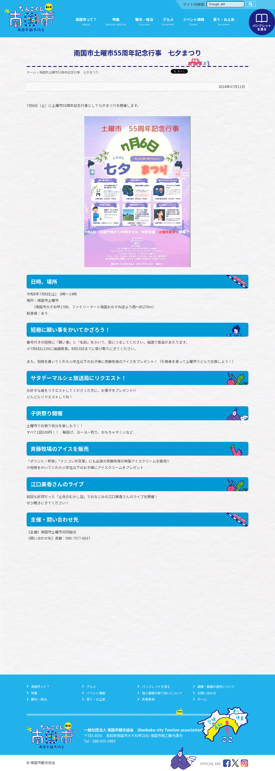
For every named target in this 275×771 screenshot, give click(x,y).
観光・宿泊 (39, 699)
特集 (34, 693)
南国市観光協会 (29, 17)
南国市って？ (40, 686)
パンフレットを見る (262, 22)
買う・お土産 (95, 699)
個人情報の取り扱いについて (162, 693)
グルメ (91, 686)
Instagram (244, 763)
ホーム (31, 72)
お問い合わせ (206, 693)
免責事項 (148, 699)
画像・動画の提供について (216, 686)
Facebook (227, 763)
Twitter (236, 763)
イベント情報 (95, 693)
